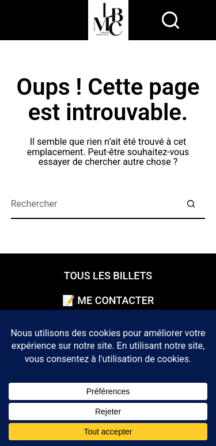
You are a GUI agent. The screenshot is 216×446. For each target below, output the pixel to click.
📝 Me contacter (108, 300)
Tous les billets (108, 276)
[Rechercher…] (94, 204)
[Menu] (145, 20)
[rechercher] (170, 20)
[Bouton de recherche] (190, 204)
